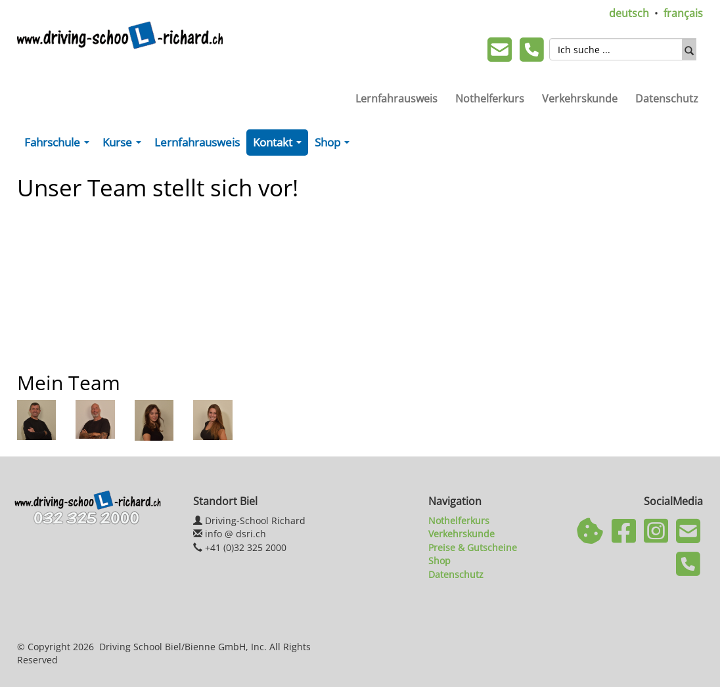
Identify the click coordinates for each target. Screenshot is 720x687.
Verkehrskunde (580, 98)
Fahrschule (59, 145)
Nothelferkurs (489, 98)
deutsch (629, 13)
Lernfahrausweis (396, 98)
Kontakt (280, 145)
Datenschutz (666, 98)
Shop (335, 145)
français (683, 13)
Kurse (124, 145)
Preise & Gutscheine (472, 547)
